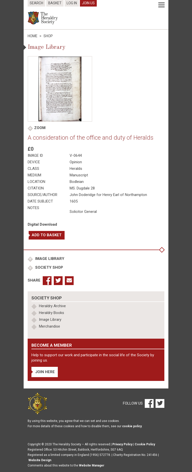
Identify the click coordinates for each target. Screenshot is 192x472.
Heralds (76, 168)
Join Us (88, 3)
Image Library (49, 258)
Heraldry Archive (52, 306)
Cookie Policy (145, 444)
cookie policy (132, 426)
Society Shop (48, 267)
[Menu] (161, 5)
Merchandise (49, 326)
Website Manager (91, 465)
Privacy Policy (122, 444)
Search (36, 3)
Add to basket (47, 235)
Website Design (39, 460)
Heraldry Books (51, 312)
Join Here (45, 372)
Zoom (39, 128)
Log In (72, 3)
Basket (55, 3)
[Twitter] (159, 403)
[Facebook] (148, 403)
